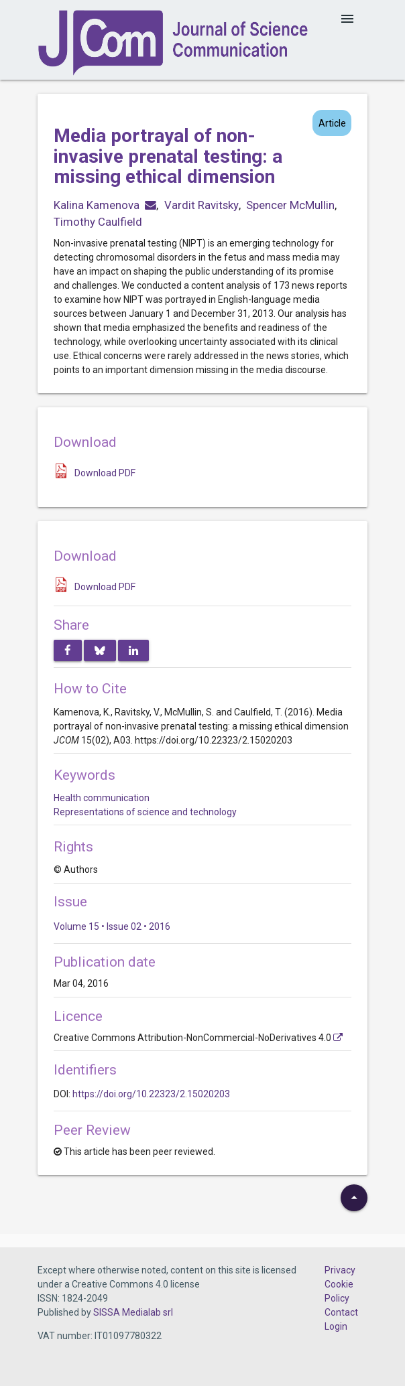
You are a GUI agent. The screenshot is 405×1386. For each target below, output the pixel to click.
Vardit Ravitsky (201, 205)
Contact (341, 1312)
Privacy (340, 1270)
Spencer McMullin (290, 205)
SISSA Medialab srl (133, 1312)
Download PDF (104, 473)
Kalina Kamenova (96, 205)
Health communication (102, 797)
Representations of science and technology (145, 812)
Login (336, 1326)
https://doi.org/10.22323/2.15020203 (151, 1094)
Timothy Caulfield (98, 221)
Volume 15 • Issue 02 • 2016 (112, 926)
